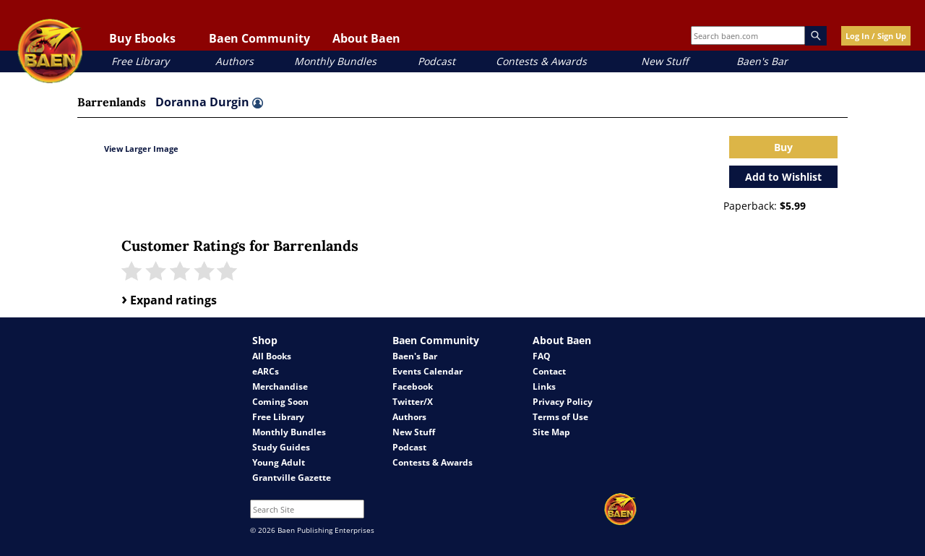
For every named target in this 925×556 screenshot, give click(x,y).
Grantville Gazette (291, 477)
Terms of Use (560, 417)
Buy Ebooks (142, 38)
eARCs (265, 371)
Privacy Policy (563, 401)
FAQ (542, 356)
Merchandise (280, 386)
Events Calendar (427, 371)
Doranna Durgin (209, 102)
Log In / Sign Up (876, 35)
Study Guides (281, 447)
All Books (271, 356)
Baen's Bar (762, 61)
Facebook (412, 386)
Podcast (436, 61)
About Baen (366, 38)
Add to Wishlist (783, 177)
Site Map (551, 432)
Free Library (140, 61)
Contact (549, 371)
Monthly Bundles (335, 61)
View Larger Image (141, 148)
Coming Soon (280, 401)
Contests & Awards (541, 61)
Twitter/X (412, 401)
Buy (783, 147)
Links (544, 386)
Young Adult (278, 462)
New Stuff (664, 61)
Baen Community (259, 38)
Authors (234, 61)
